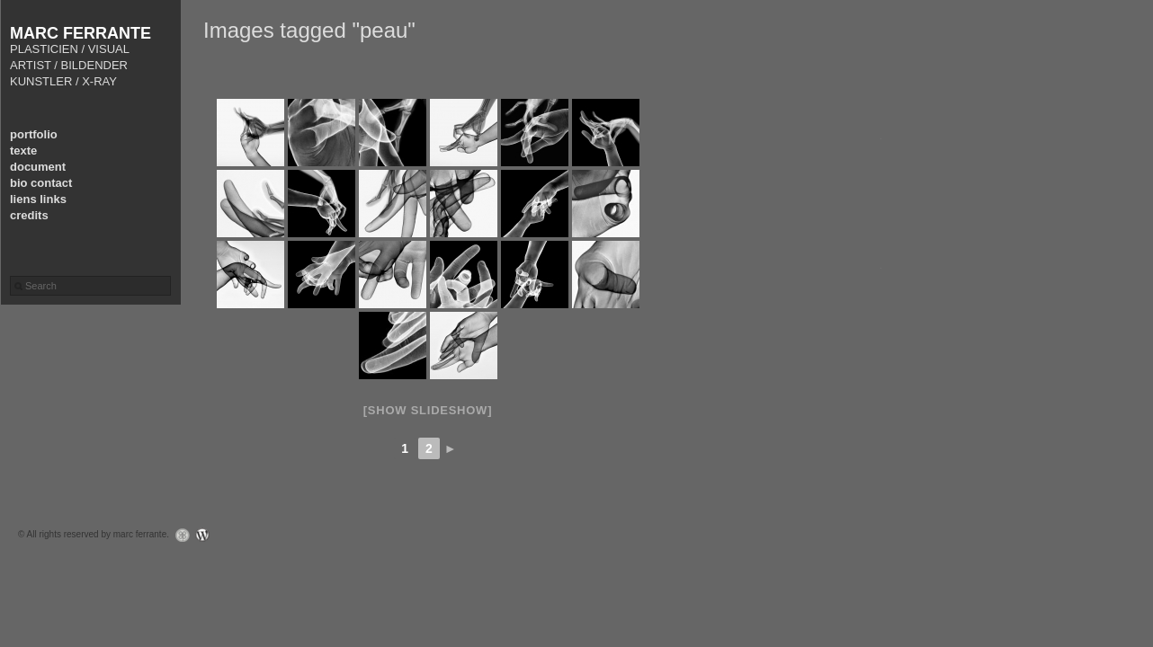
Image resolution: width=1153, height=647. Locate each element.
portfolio (34, 134)
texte (23, 150)
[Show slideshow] (427, 410)
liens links (38, 199)
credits (29, 215)
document (38, 166)
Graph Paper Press (178, 535)
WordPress (207, 535)
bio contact (41, 183)
